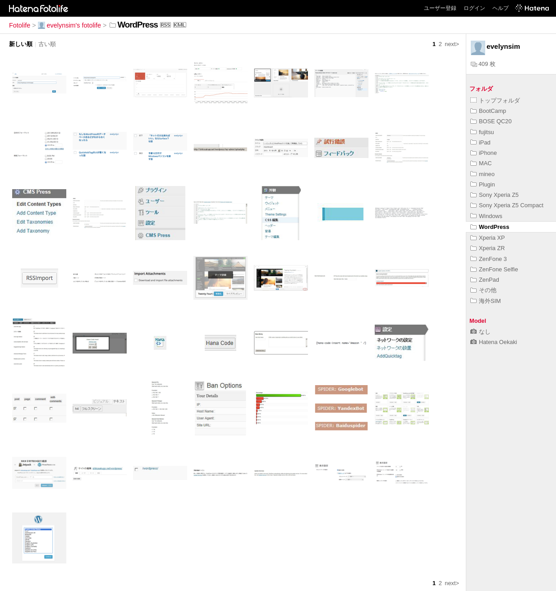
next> (452, 44)
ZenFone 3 (488, 259)
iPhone (483, 152)
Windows (486, 216)
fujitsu (482, 132)
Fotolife (19, 25)
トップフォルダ (495, 100)
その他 (483, 290)
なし (480, 331)
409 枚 (483, 63)
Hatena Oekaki (493, 342)
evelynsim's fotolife (69, 25)
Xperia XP (487, 237)
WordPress (489, 226)
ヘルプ (500, 8)
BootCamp (488, 110)
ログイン (474, 8)
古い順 (47, 44)
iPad (480, 142)
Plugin (482, 184)
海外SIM (485, 301)
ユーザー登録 (440, 8)
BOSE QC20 (491, 121)
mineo (482, 174)
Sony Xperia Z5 (494, 194)
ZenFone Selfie (494, 269)
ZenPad (484, 279)
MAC (481, 163)
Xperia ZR (487, 248)
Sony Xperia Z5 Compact (506, 205)
